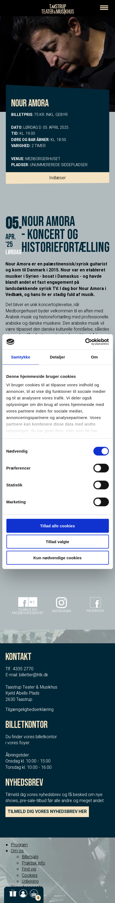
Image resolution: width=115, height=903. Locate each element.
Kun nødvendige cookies (57, 557)
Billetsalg (30, 857)
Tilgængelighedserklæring (29, 709)
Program (19, 845)
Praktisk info (33, 863)
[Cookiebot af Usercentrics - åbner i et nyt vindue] (85, 341)
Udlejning (30, 881)
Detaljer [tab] (57, 356)
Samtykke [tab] (20, 356)
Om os (17, 851)
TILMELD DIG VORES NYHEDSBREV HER (47, 811)
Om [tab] (94, 356)
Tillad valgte (57, 541)
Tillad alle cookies (57, 525)
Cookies (30, 875)
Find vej (29, 869)
